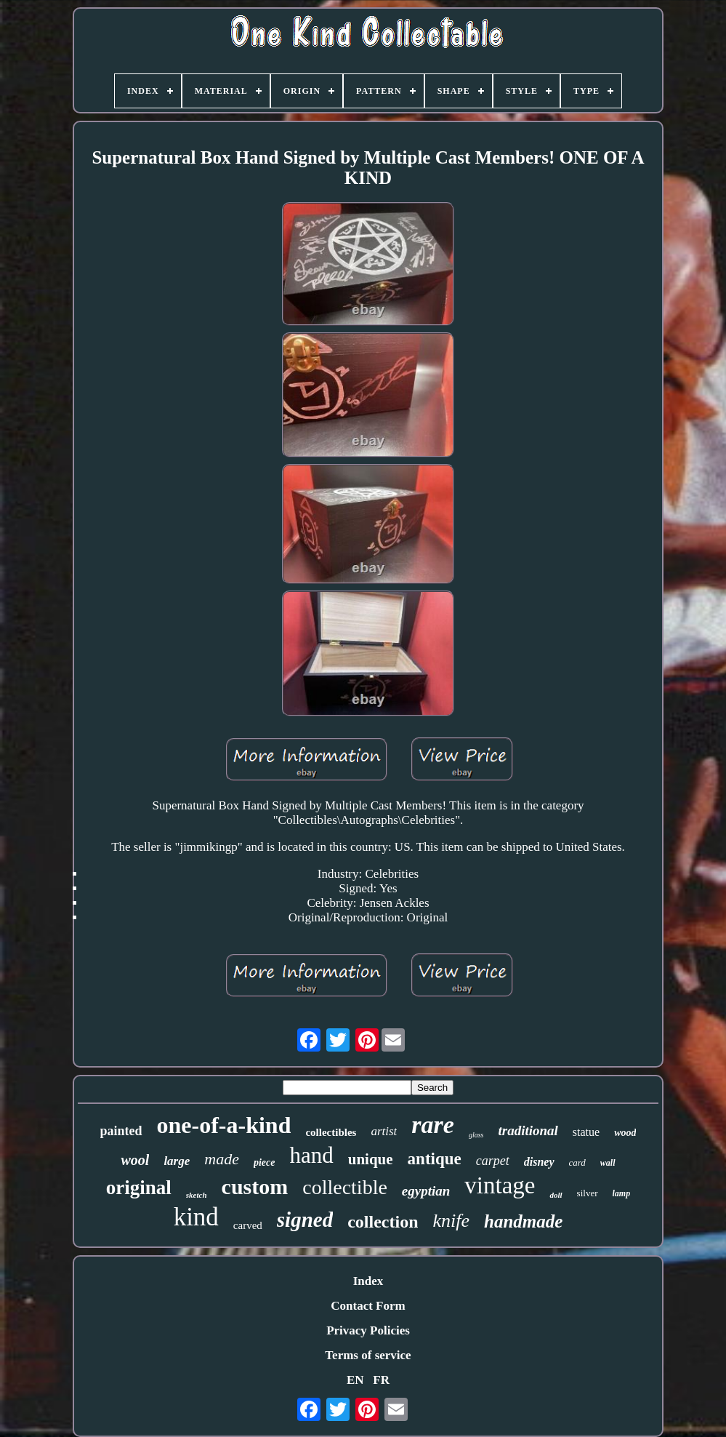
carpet (492, 1160)
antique (434, 1159)
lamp (622, 1193)
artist (384, 1131)
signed (305, 1219)
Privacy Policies (368, 1330)
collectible (344, 1187)
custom (255, 1186)
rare (432, 1124)
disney (539, 1162)
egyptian (426, 1190)
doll (555, 1194)
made (221, 1159)
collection (382, 1221)
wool (135, 1160)
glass (476, 1135)
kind (196, 1217)
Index (368, 1281)
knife (450, 1220)
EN (355, 1380)
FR (381, 1380)
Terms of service (368, 1355)
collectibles (330, 1132)
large (177, 1161)
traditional (527, 1130)
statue (586, 1132)
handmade (523, 1221)
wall (608, 1163)
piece (264, 1162)
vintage (499, 1185)
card (577, 1162)
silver (587, 1193)
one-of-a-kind (224, 1125)
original (139, 1187)
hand (311, 1155)
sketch (196, 1194)
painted (121, 1131)
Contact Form (368, 1306)
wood (625, 1132)
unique (370, 1159)
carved (247, 1225)
